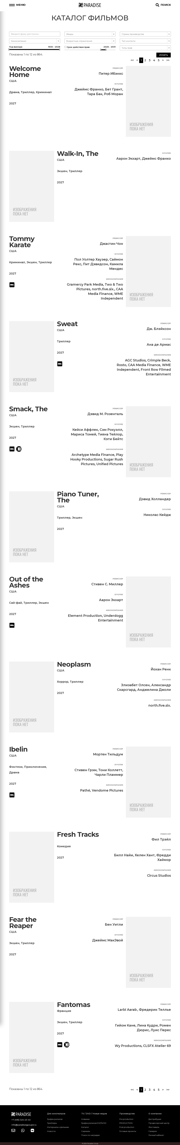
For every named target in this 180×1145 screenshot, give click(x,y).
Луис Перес (161, 1030)
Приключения (35, 766)
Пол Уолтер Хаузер (91, 259)
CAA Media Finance (144, 365)
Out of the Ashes (26, 582)
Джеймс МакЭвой (107, 940)
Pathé (85, 790)
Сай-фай (15, 602)
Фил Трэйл (161, 839)
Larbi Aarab (127, 1010)
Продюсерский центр (158, 1123)
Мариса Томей (83, 434)
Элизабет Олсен (135, 685)
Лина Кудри (147, 1025)
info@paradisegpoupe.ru (23, 1125)
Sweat (67, 324)
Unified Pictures (109, 464)
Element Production (85, 616)
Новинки (85, 1119)
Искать (163, 55)
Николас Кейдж (157, 515)
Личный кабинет (156, 1135)
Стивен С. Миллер (107, 584)
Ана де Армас (159, 345)
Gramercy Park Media (85, 284)
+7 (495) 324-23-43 (21, 1120)
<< (132, 60)
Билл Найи (123, 855)
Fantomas (73, 1005)
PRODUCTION (125, 1123)
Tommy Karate (21, 242)
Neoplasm (74, 664)
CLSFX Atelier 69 (157, 1046)
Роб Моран (113, 94)
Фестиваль (153, 1127)
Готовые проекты (127, 1131)
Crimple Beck (158, 360)
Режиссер (118, 68)
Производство (127, 1113)
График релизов (54, 1119)
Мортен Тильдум (108, 754)
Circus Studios (159, 876)
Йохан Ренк (161, 669)
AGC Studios (135, 360)
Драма (14, 92)
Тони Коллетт (110, 770)
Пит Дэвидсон (95, 264)
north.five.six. (103, 289)
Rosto (121, 365)
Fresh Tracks (78, 834)
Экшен (62, 171)
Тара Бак (94, 94)
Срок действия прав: (89, 46)
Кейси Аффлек (85, 430)
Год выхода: (34, 46)
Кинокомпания (114, 279)
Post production (126, 1127)
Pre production (126, 1119)
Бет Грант (113, 89)
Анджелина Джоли (154, 690)
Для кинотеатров (56, 1113)
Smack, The (28, 409)
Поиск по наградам (90, 1135)
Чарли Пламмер (109, 775)
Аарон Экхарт (128, 159)
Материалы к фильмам (58, 1127)
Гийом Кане (125, 1025)
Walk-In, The (77, 154)
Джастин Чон (111, 244)
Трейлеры (52, 1123)
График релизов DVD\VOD (93, 1123)
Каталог (85, 1127)
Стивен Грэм (86, 770)
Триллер (27, 92)
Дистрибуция (154, 1119)
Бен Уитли (114, 924)
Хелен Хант (145, 855)
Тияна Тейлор (110, 434)
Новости (51, 1131)
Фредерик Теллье (155, 1010)
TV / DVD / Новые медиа (94, 1113)
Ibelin (18, 749)
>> (167, 60)
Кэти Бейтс (113, 439)
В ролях (119, 84)
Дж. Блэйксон (159, 329)
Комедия (64, 846)
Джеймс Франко (89, 89)
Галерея (152, 1131)
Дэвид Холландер (155, 499)
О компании (155, 1113)
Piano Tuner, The (78, 497)
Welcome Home (25, 72)
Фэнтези (15, 766)
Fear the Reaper (23, 923)
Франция (64, 1011)
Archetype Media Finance (93, 455)
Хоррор (62, 681)
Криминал (44, 92)
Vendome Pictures (107, 790)
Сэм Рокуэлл (111, 430)
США (13, 81)
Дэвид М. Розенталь (105, 414)
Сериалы (85, 1131)
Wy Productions (128, 1046)
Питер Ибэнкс (111, 74)
